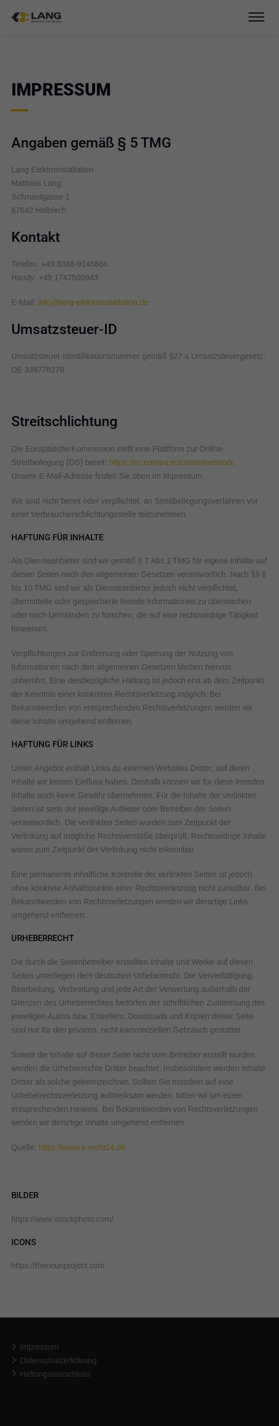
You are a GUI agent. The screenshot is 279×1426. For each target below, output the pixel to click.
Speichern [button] (139, 272)
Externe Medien (196, 200)
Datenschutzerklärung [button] (145, 330)
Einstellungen (32, 174)
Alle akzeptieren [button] (139, 238)
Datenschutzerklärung (46, 163)
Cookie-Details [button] (89, 330)
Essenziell (65, 200)
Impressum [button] (195, 330)
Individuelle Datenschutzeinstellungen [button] (140, 305)
